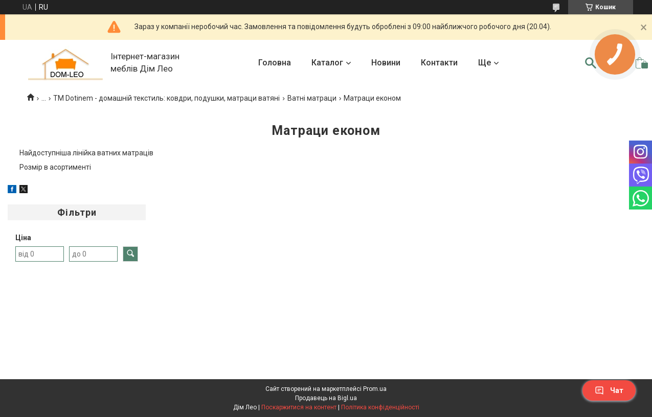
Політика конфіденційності (380, 407)
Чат (609, 390)
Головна (274, 62)
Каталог (327, 62)
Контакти (439, 62)
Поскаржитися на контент (298, 407)
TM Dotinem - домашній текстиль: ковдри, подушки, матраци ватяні (166, 98)
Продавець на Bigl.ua (326, 398)
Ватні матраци (311, 98)
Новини (385, 62)
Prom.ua (375, 388)
